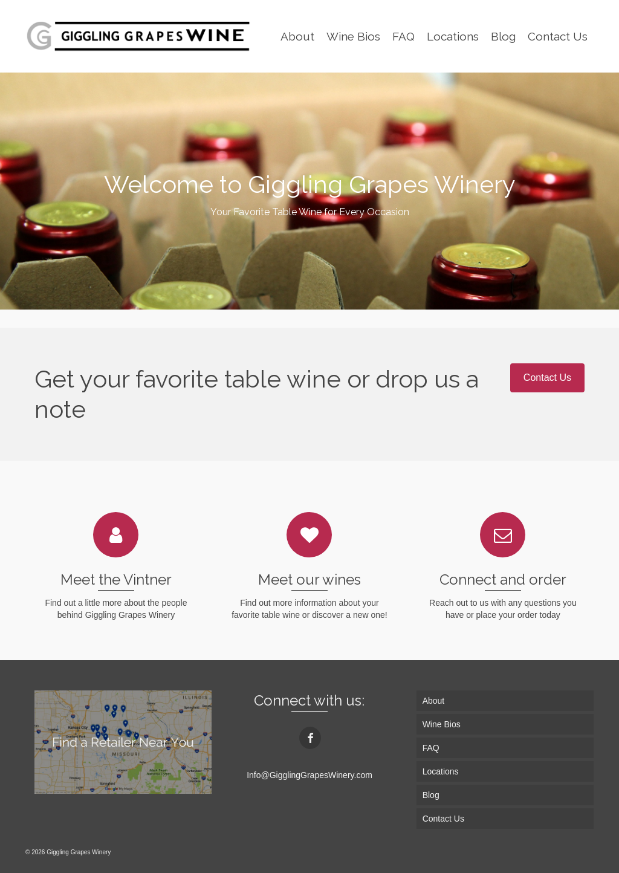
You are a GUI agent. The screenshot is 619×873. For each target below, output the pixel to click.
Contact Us (547, 377)
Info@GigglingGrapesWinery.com (309, 775)
